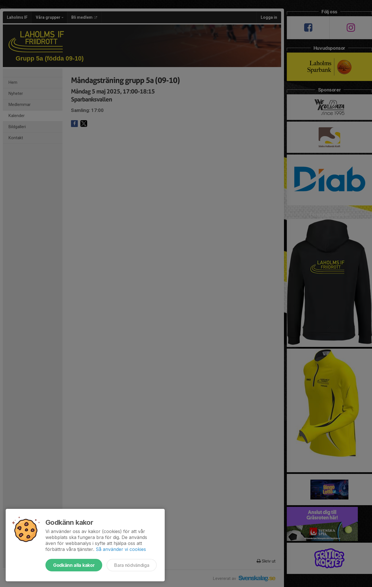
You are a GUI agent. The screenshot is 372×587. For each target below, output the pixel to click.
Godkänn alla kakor (74, 565)
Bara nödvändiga (131, 565)
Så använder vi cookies (121, 549)
